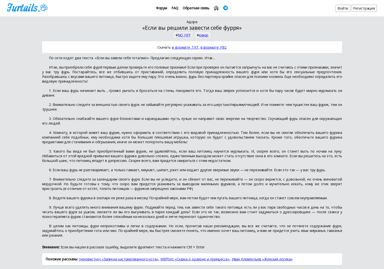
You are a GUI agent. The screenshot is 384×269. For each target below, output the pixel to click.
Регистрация (364, 8)
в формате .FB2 (214, 47)
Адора (192, 21)
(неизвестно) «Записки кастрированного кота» (118, 259)
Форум (161, 8)
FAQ (174, 8)
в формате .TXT (185, 47)
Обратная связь (196, 8)
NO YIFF (184, 35)
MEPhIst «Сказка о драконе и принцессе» (195, 259)
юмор (204, 35)
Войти (342, 8)
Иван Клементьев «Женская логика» (262, 259)
